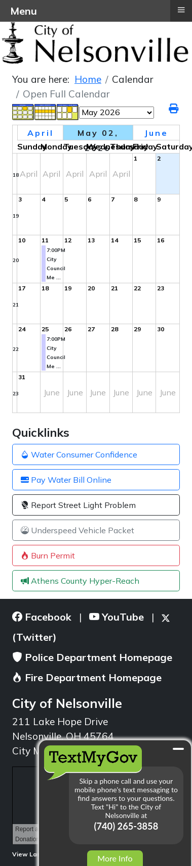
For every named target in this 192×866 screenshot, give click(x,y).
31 (21, 377)
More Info (114, 858)
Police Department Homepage (92, 657)
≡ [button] (181, 10)
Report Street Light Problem (78, 505)
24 (21, 329)
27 (91, 329)
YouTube (116, 616)
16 (160, 240)
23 (160, 288)
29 (137, 329)
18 (16, 175)
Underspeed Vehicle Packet (77, 530)
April (40, 133)
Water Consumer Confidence (79, 454)
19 (16, 216)
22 (137, 288)
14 (114, 240)
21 (16, 304)
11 (45, 240)
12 (67, 240)
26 (67, 329)
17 (21, 288)
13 (91, 240)
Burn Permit (48, 555)
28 (114, 329)
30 (160, 329)
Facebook (41, 616)
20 (16, 260)
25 (45, 329)
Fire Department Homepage (87, 677)
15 (137, 240)
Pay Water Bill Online (66, 480)
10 (21, 240)
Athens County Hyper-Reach (80, 581)
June (156, 133)
